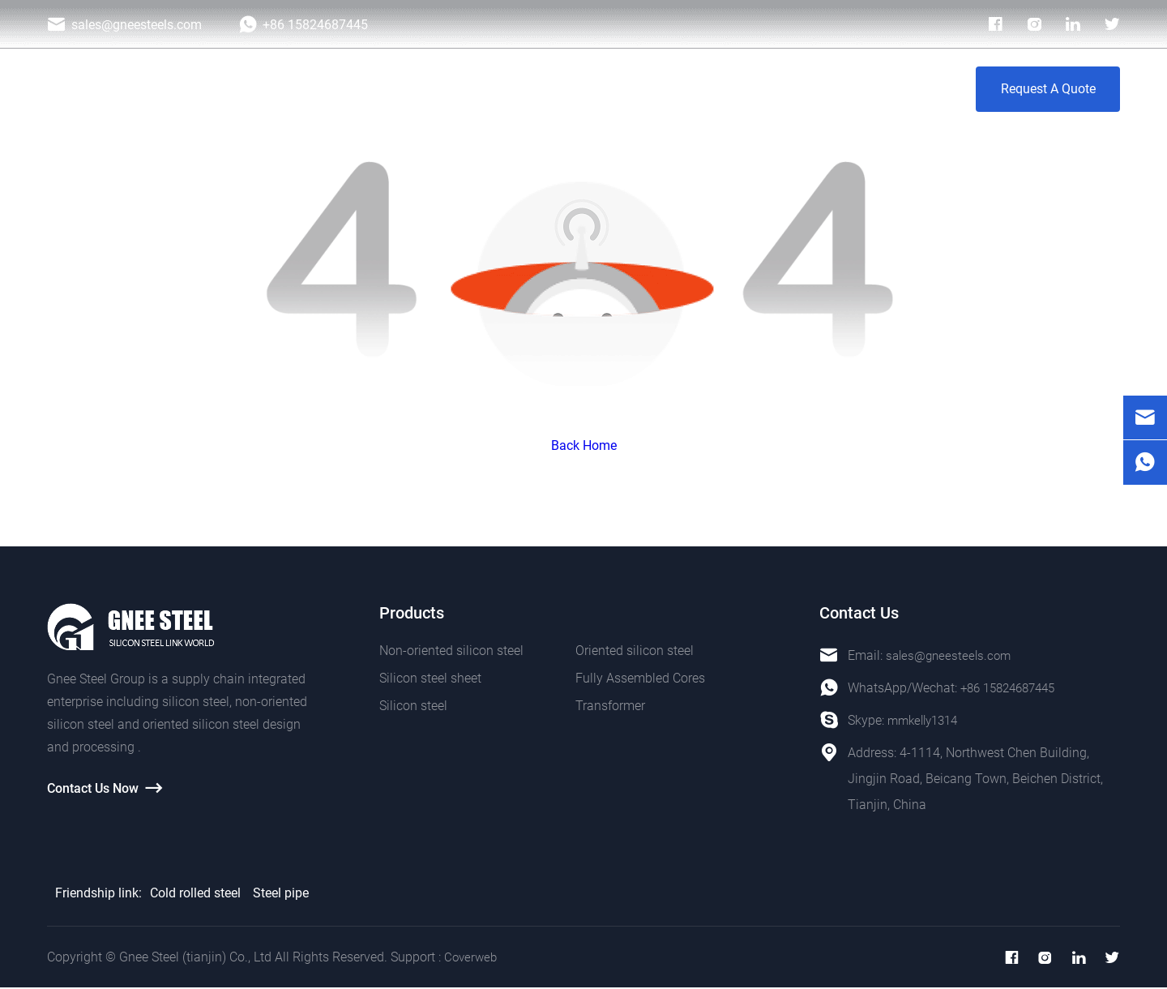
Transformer (610, 705)
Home (386, 88)
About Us (776, 88)
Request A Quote (1048, 88)
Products (455, 88)
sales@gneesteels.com (951, 655)
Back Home (584, 445)
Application (539, 88)
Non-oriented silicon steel (451, 650)
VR (837, 88)
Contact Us (902, 88)
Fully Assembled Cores (640, 678)
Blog (711, 88)
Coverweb (472, 957)
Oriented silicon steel (634, 650)
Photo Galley (634, 88)
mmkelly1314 (926, 720)
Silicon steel (413, 705)
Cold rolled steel (195, 893)
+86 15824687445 (1013, 688)
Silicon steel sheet (430, 678)
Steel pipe (281, 893)
